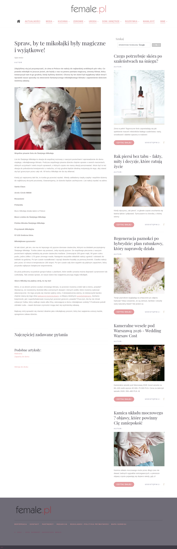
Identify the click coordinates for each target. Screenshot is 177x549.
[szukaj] (134, 45)
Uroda (93, 21)
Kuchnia (63, 21)
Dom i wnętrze (110, 21)
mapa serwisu (118, 524)
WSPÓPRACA (20, 524)
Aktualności (32, 21)
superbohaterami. (84, 296)
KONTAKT (34, 524)
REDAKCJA (62, 524)
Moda (49, 21)
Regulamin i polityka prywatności (89, 524)
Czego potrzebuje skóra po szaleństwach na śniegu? (138, 58)
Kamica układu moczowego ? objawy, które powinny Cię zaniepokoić (138, 417)
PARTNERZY (48, 524)
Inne (162, 21)
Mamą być (149, 21)
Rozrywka (131, 21)
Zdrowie (78, 21)
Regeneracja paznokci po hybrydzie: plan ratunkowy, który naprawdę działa (138, 243)
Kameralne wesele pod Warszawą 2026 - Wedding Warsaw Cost (137, 330)
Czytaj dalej (124, 143)
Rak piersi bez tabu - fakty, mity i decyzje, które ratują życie (138, 161)
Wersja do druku (21, 367)
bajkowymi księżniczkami (48, 296)
